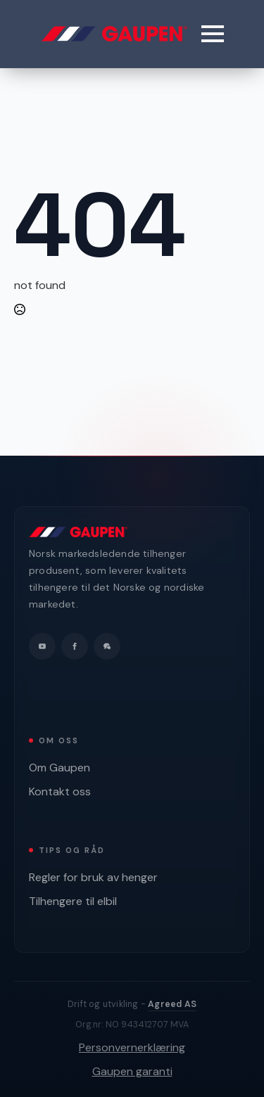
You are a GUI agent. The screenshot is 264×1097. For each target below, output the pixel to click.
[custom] (107, 646)
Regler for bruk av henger (93, 877)
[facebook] (74, 646)
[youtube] (42, 646)
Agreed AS (172, 1004)
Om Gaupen (59, 767)
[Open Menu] (212, 34)
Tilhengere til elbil (73, 901)
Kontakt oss (60, 791)
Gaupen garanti (132, 1071)
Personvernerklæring (132, 1047)
